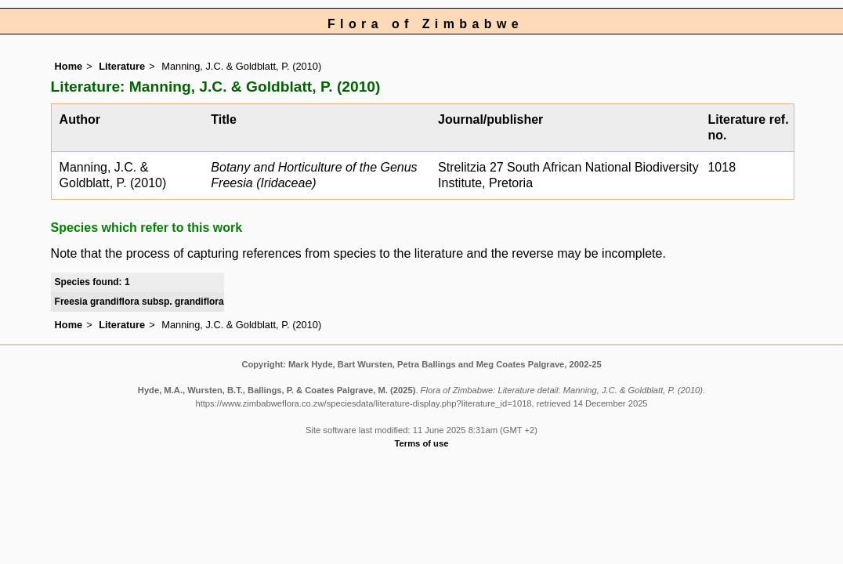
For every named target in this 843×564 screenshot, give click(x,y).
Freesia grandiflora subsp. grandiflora (139, 301)
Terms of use (422, 443)
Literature (122, 66)
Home (69, 66)
